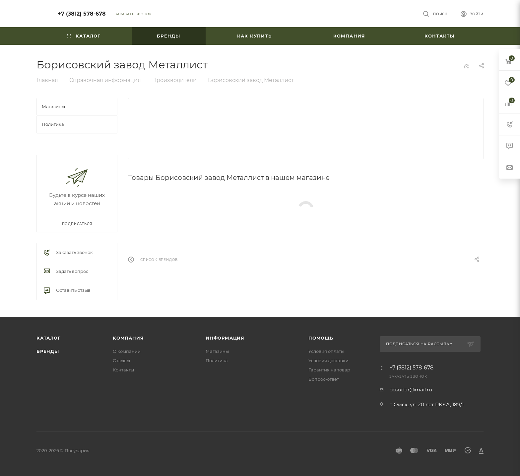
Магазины (217, 351)
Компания (128, 338)
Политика (217, 360)
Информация (225, 338)
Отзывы (121, 360)
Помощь (320, 338)
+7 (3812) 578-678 (82, 14)
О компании (127, 351)
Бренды (47, 351)
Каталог (48, 338)
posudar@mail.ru (410, 389)
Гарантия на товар (329, 369)
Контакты (123, 369)
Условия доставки (328, 360)
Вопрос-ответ (323, 379)
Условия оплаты (326, 351)
